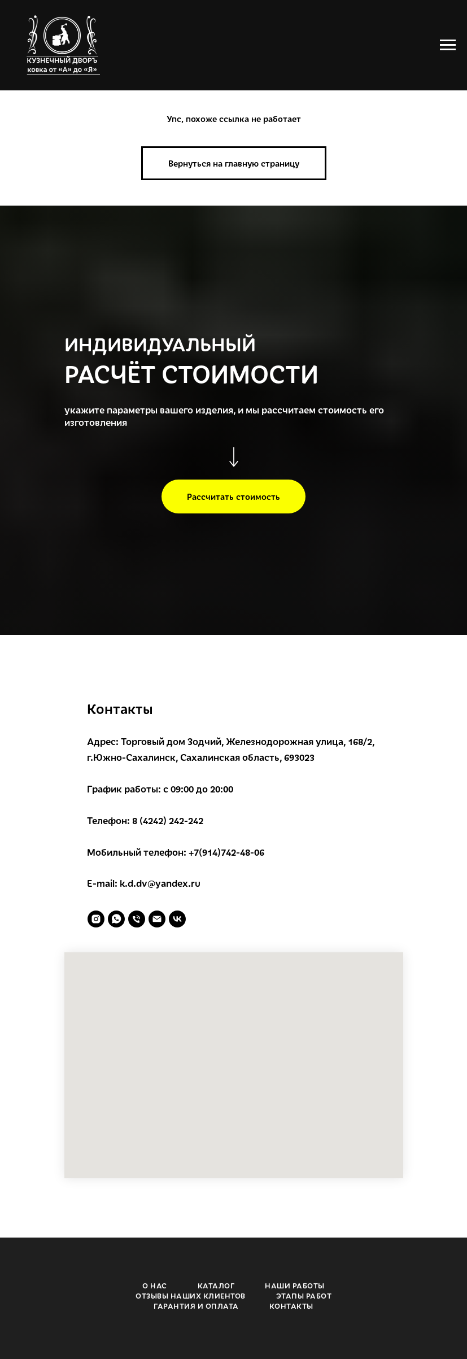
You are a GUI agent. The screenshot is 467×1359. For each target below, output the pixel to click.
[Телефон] (136, 919)
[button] (233, 496)
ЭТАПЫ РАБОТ (304, 1295)
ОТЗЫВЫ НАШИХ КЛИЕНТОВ (191, 1295)
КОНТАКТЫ (291, 1305)
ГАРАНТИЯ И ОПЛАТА (196, 1305)
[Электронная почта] (157, 919)
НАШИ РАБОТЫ (295, 1285)
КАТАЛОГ (216, 1285)
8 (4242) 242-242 (167, 820)
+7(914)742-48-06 (226, 852)
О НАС (154, 1285)
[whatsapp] (116, 919)
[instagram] (96, 919)
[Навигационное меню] (448, 45)
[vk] (177, 919)
